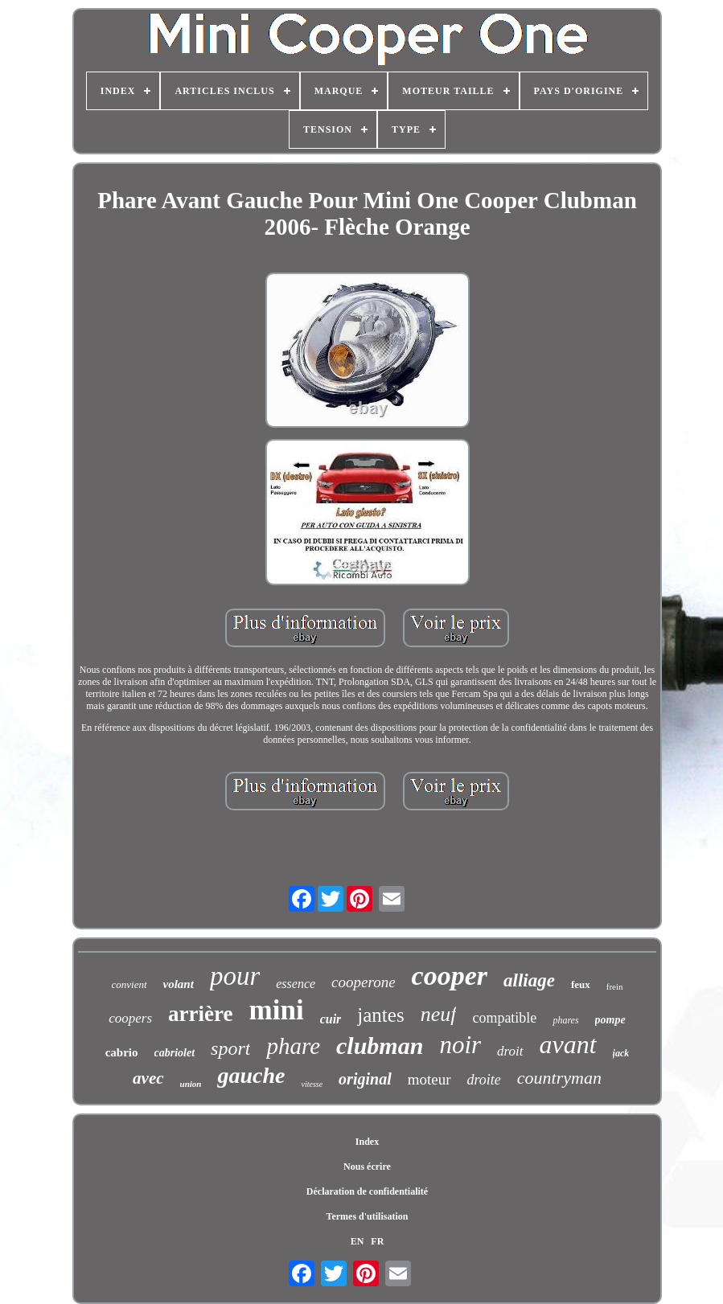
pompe (610, 1020)
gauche (251, 1075)
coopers (130, 1018)
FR (377, 1241)
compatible (504, 1018)
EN (357, 1241)
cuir (331, 1019)
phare (293, 1046)
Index (367, 1141)
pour (235, 976)
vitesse (311, 1084)
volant (178, 984)
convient (128, 984)
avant (568, 1044)
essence (295, 983)
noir (460, 1045)
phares (565, 1020)
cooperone (363, 982)
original (365, 1079)
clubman (379, 1045)
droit (510, 1051)
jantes (380, 1015)
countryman (559, 1078)
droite (484, 1080)
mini (276, 1010)
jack (621, 1053)
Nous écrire (367, 1166)
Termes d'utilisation (368, 1216)
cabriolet (174, 1053)
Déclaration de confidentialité (367, 1191)
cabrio (121, 1052)
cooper (449, 975)
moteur (429, 1079)
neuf (439, 1014)
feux (580, 984)
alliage (529, 980)
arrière (200, 1014)
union (191, 1084)
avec (148, 1078)
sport (230, 1048)
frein (614, 986)
